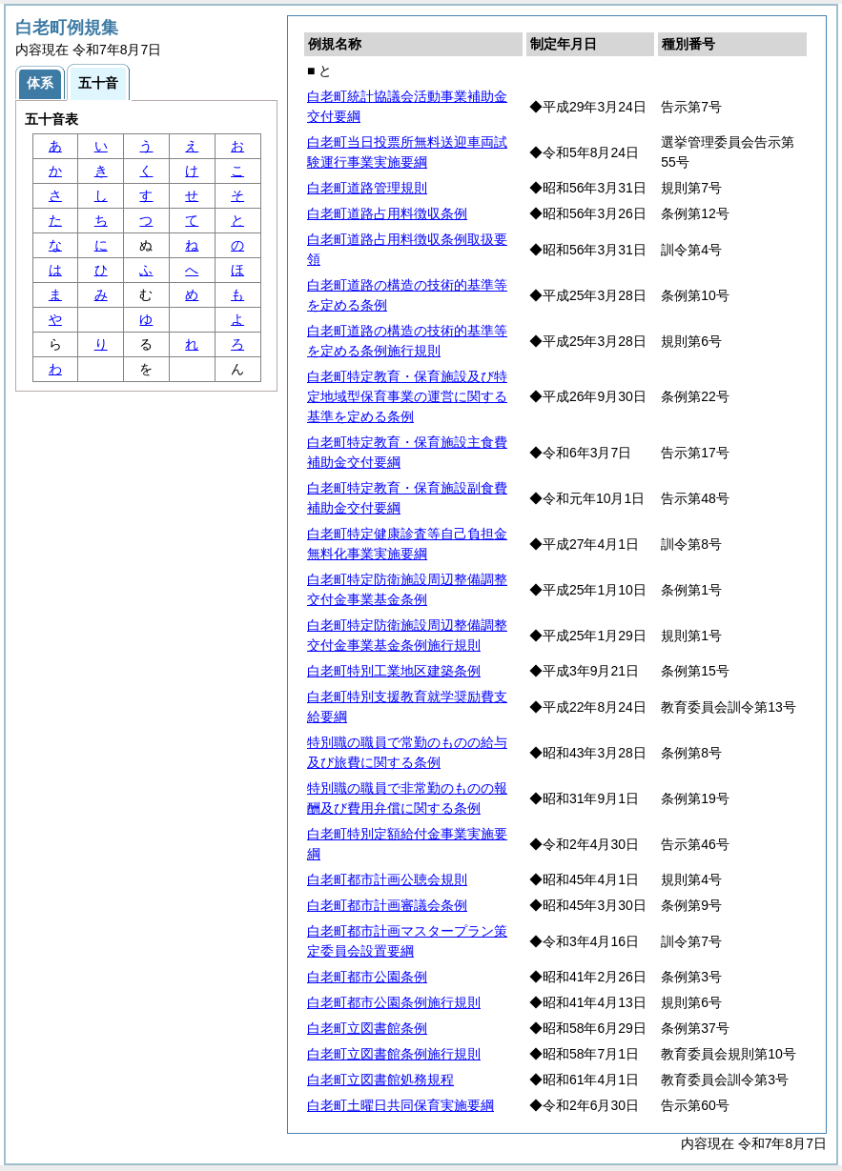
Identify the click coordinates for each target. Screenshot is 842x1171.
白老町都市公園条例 (367, 976)
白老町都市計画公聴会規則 (387, 879)
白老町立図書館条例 (367, 1028)
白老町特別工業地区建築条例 (394, 670)
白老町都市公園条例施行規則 (394, 1002)
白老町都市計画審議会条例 (387, 905)
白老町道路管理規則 (367, 187)
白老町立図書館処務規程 (380, 1079)
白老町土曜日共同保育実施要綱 (400, 1105)
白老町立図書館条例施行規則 (394, 1053)
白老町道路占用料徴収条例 (387, 213)
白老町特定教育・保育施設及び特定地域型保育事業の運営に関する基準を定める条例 (407, 396)
